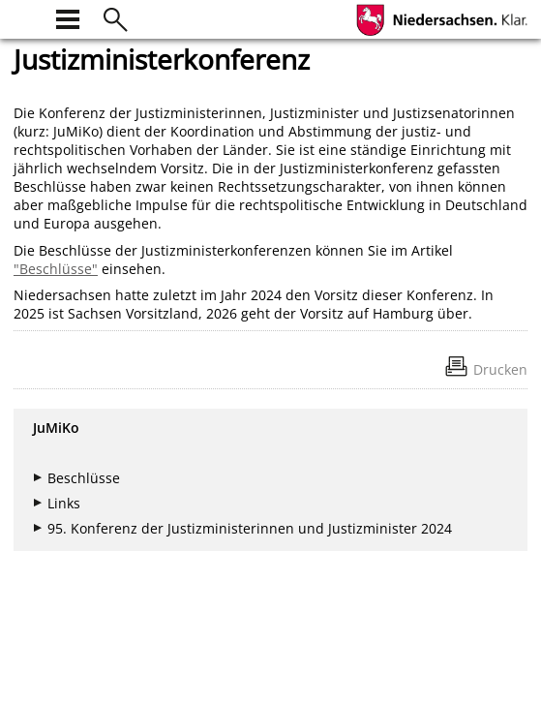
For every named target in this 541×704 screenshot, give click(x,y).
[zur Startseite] (25, 17)
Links (63, 503)
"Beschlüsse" (56, 269)
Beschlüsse (83, 478)
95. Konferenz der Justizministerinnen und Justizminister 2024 (249, 528)
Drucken (500, 369)
